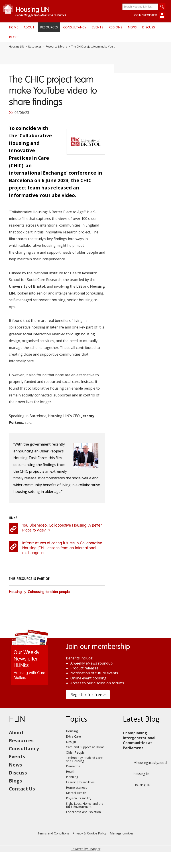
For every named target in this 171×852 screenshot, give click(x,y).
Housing (15, 592)
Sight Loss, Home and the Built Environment (84, 805)
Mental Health (76, 793)
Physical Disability (78, 798)
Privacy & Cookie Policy (89, 833)
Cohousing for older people (49, 592)
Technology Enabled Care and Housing (84, 759)
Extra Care (73, 736)
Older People (75, 752)
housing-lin (136, 773)
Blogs (14, 37)
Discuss (148, 27)
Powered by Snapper (85, 849)
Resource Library (56, 46)
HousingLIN (137, 785)
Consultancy (74, 27)
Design (71, 742)
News (132, 27)
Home (13, 27)
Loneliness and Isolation (83, 812)
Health (70, 771)
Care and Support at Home (85, 747)
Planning (72, 777)
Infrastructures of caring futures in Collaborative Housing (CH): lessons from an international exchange (62, 548)
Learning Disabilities (80, 782)
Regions (115, 27)
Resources (49, 27)
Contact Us (22, 789)
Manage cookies (122, 833)
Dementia (73, 766)
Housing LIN (16, 46)
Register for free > (88, 694)
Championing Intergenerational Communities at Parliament (139, 740)
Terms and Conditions (53, 833)
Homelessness (76, 787)
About (29, 27)
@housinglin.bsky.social (145, 762)
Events (97, 27)
